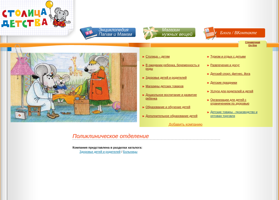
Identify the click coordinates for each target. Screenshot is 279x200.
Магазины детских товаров (164, 86)
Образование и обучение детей (168, 107)
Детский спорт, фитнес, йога (230, 73)
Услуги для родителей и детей (231, 91)
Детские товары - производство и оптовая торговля (233, 113)
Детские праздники (223, 82)
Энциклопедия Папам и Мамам (115, 32)
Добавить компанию (186, 124)
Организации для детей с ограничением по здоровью (229, 101)
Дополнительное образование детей (172, 116)
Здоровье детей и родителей (166, 77)
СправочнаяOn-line (252, 44)
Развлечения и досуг (225, 65)
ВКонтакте (245, 32)
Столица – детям (158, 56)
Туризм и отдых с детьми (228, 56)
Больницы (130, 151)
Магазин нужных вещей (177, 32)
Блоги (225, 32)
